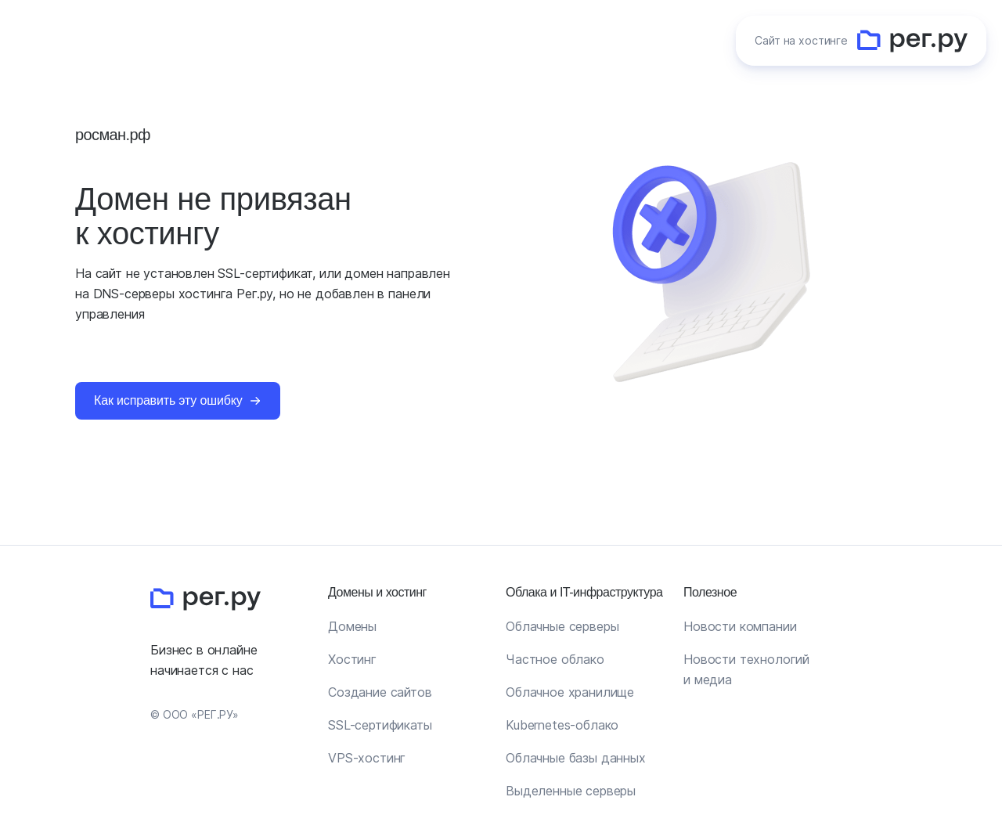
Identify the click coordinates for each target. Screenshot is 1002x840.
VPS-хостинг (366, 758)
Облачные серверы (562, 626)
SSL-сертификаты (380, 725)
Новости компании (739, 626)
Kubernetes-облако (562, 725)
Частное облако (555, 659)
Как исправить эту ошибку (168, 400)
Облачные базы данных (576, 758)
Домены (352, 626)
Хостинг (352, 659)
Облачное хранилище (570, 692)
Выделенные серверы (571, 791)
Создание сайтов (380, 692)
